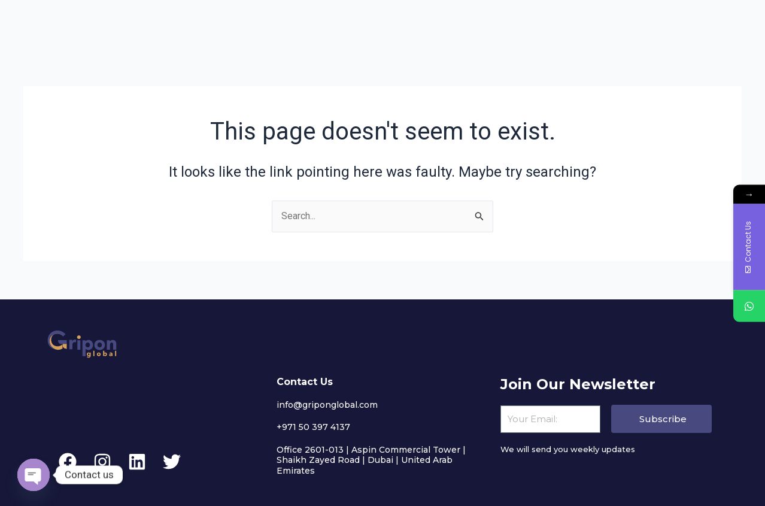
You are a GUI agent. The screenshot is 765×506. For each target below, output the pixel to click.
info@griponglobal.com (327, 404)
